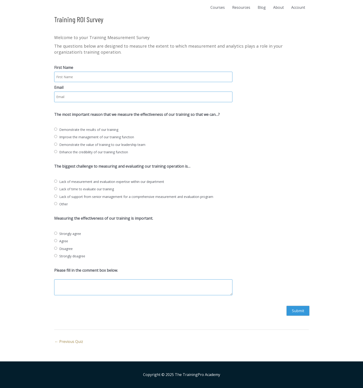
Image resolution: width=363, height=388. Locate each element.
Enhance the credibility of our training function (93, 152)
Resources (241, 7)
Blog (262, 7)
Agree (63, 241)
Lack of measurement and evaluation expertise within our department (111, 181)
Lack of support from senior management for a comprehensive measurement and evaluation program (136, 196)
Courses (217, 7)
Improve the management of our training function (96, 137)
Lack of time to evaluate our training (86, 189)
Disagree (66, 248)
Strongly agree (70, 233)
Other (63, 204)
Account (298, 7)
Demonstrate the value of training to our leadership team (102, 144)
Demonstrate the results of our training (88, 129)
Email (58, 87)
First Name (63, 67)
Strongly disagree (72, 256)
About (278, 7)
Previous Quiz (69, 341)
